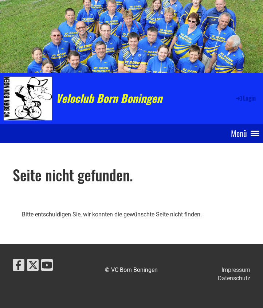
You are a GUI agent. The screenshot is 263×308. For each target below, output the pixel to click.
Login (245, 98)
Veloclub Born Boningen (109, 98)
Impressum (235, 269)
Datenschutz (234, 278)
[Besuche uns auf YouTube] (47, 267)
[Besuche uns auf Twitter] (33, 267)
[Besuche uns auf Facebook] (18, 267)
